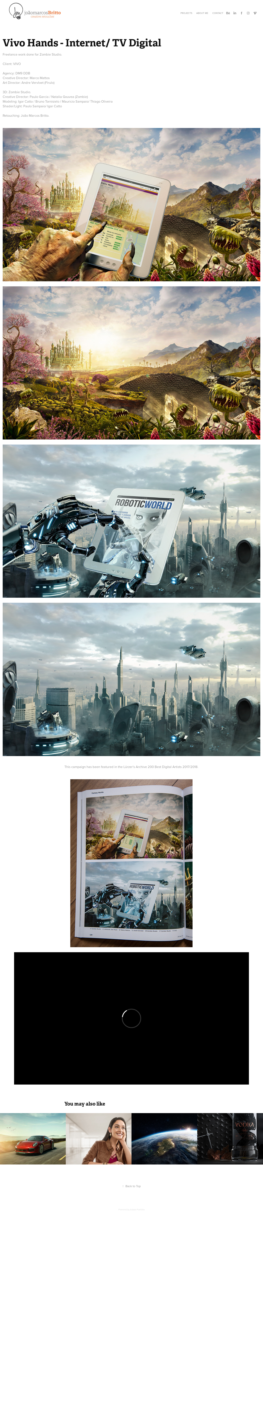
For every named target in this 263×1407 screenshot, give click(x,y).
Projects (186, 13)
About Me (202, 13)
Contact (217, 13)
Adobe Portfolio (137, 1209)
